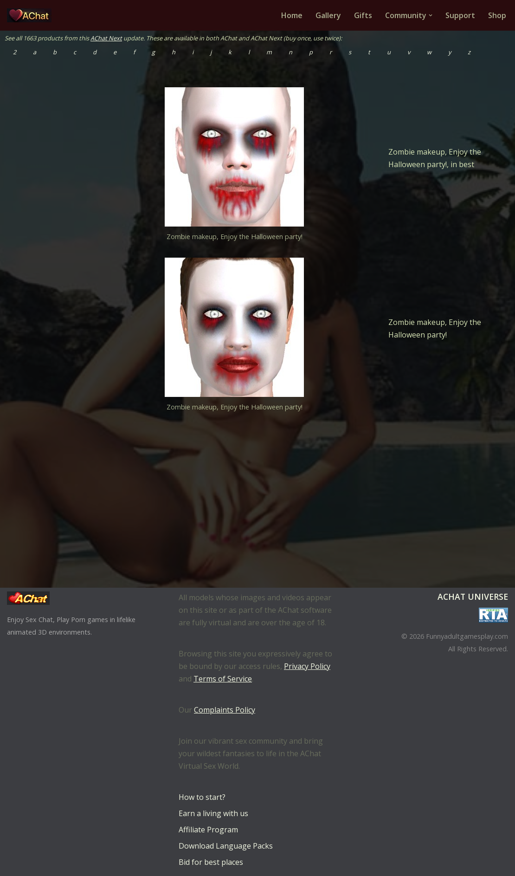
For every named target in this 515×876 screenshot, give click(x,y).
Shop (497, 15)
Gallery (328, 15)
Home (292, 15)
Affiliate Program (208, 829)
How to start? (202, 797)
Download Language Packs (226, 846)
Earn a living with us (213, 813)
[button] (430, 15)
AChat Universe (473, 596)
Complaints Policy (224, 710)
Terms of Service (222, 679)
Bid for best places (211, 862)
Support (460, 15)
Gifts (363, 15)
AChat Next (106, 38)
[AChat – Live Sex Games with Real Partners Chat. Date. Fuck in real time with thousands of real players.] (31, 15)
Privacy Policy (307, 666)
